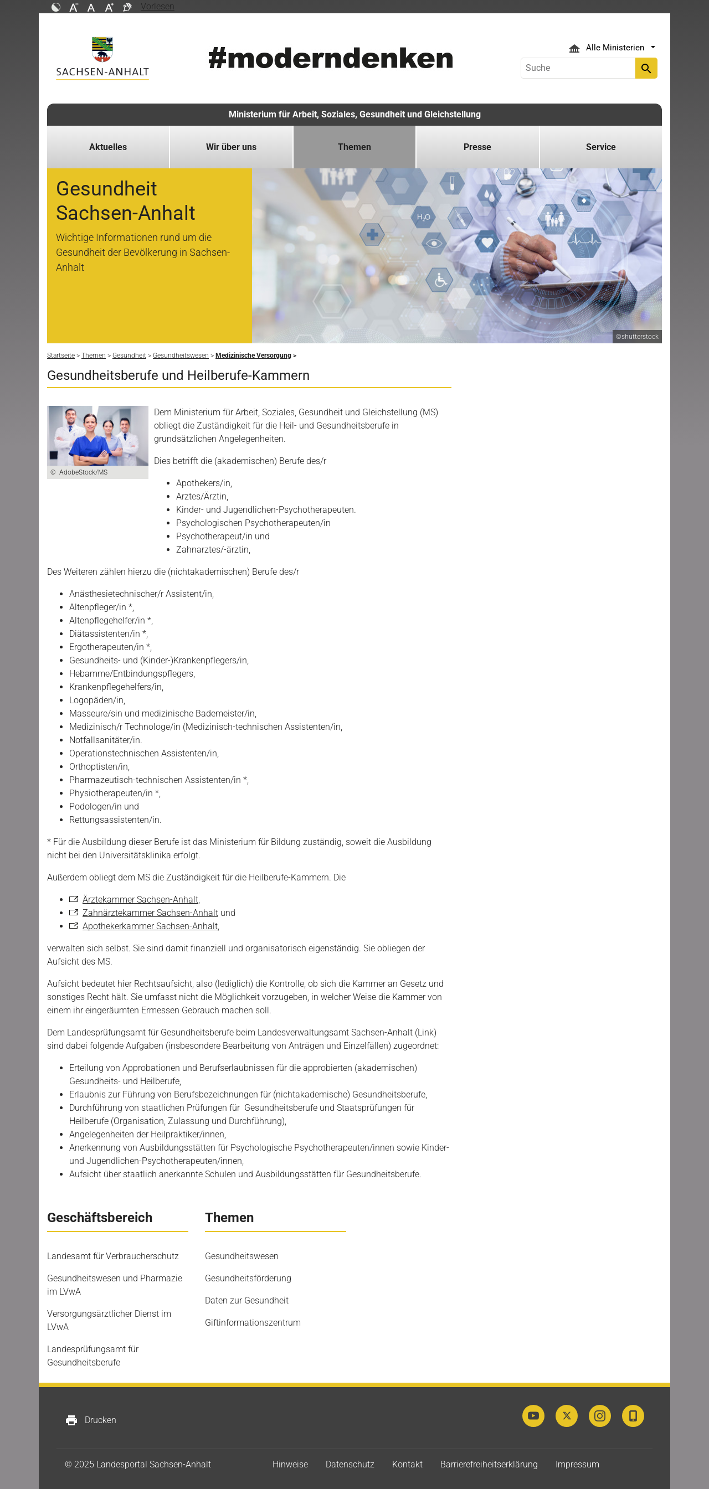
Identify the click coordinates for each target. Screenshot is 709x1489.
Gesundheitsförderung (248, 1278)
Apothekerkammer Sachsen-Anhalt (150, 926)
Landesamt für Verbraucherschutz (113, 1256)
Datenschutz (350, 1464)
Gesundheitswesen (242, 1256)
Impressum (577, 1464)
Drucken (90, 1420)
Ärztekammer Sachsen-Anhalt (140, 899)
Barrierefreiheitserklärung (489, 1464)
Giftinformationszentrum (253, 1322)
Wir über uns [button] (231, 147)
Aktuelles (108, 147)
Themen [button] (354, 147)
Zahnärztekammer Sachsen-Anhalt (150, 913)
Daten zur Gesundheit (247, 1300)
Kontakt (407, 1464)
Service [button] (601, 147)
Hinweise (290, 1464)
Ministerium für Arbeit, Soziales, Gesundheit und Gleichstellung (355, 114)
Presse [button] (477, 147)
